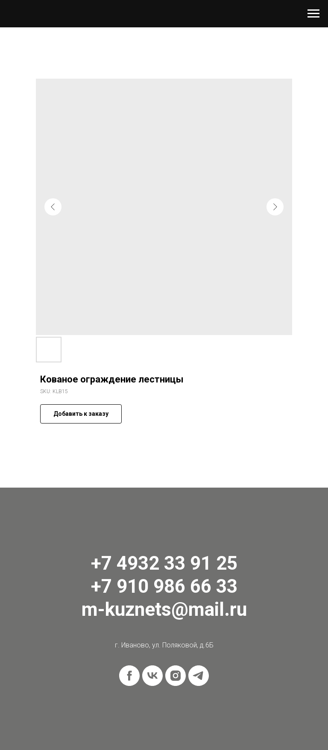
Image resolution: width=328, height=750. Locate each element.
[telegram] (198, 675)
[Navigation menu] (313, 13)
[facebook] (129, 675)
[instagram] (175, 675)
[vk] (152, 675)
